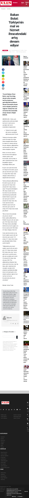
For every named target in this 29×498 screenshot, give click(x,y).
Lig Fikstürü (3, 459)
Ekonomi (3, 440)
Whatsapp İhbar (17, 416)
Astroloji (3, 479)
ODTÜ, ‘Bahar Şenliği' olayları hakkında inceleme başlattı (26, 170)
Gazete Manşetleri (5, 467)
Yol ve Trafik (4, 454)
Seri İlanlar (3, 464)
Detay (14, 496)
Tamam (20, 496)
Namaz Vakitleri (4, 455)
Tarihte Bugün (4, 460)
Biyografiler (3, 476)
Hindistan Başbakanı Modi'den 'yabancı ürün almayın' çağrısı (26, 112)
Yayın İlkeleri (4, 416)
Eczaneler (3, 457)
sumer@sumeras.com (12, 320)
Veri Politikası (4, 418)
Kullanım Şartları (17, 414)
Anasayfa (3, 8)
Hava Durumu (4, 452)
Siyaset (2, 442)
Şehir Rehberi (4, 465)
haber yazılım (3, 494)
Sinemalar (3, 462)
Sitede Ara (3, 472)
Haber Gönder (17, 418)
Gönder (17, 337)
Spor (2, 445)
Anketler (3, 474)
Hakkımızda (3, 414)
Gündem (15, 2)
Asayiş (2, 447)
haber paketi (3, 493)
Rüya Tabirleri (4, 477)
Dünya (2, 438)
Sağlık (2, 443)
